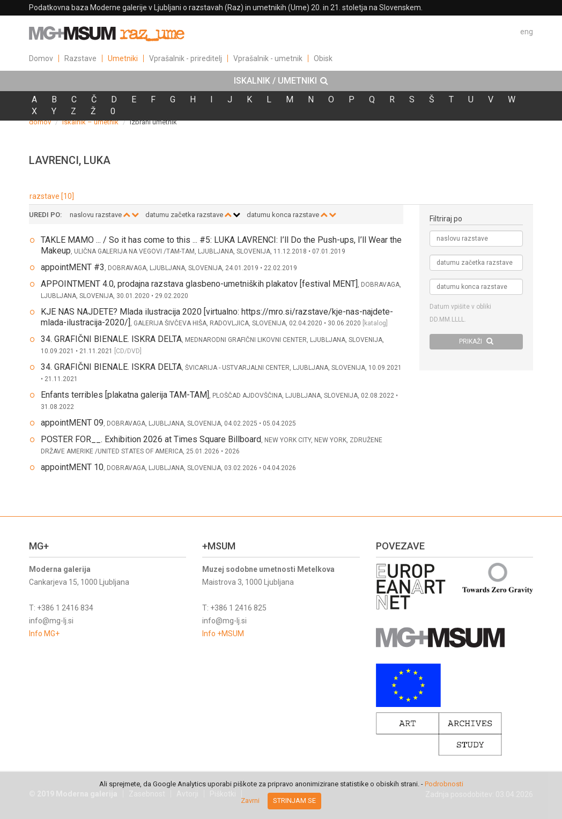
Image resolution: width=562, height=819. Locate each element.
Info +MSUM (223, 633)
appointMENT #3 (73, 267)
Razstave (80, 58)
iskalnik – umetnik (90, 122)
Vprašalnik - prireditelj (185, 58)
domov (40, 122)
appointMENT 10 (72, 467)
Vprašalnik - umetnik (267, 58)
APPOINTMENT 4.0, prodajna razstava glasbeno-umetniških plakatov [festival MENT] (199, 284)
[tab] (281, 81)
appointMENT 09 (72, 423)
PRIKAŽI (476, 341)
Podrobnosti (444, 784)
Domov (41, 58)
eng (526, 31)
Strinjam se (294, 800)
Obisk (323, 58)
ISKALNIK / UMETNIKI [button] (281, 81)
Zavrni (250, 800)
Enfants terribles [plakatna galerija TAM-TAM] (125, 395)
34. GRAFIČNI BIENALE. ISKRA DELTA (111, 339)
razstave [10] (51, 196)
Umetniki (123, 58)
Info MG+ (44, 633)
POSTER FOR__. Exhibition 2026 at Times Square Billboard (151, 439)
